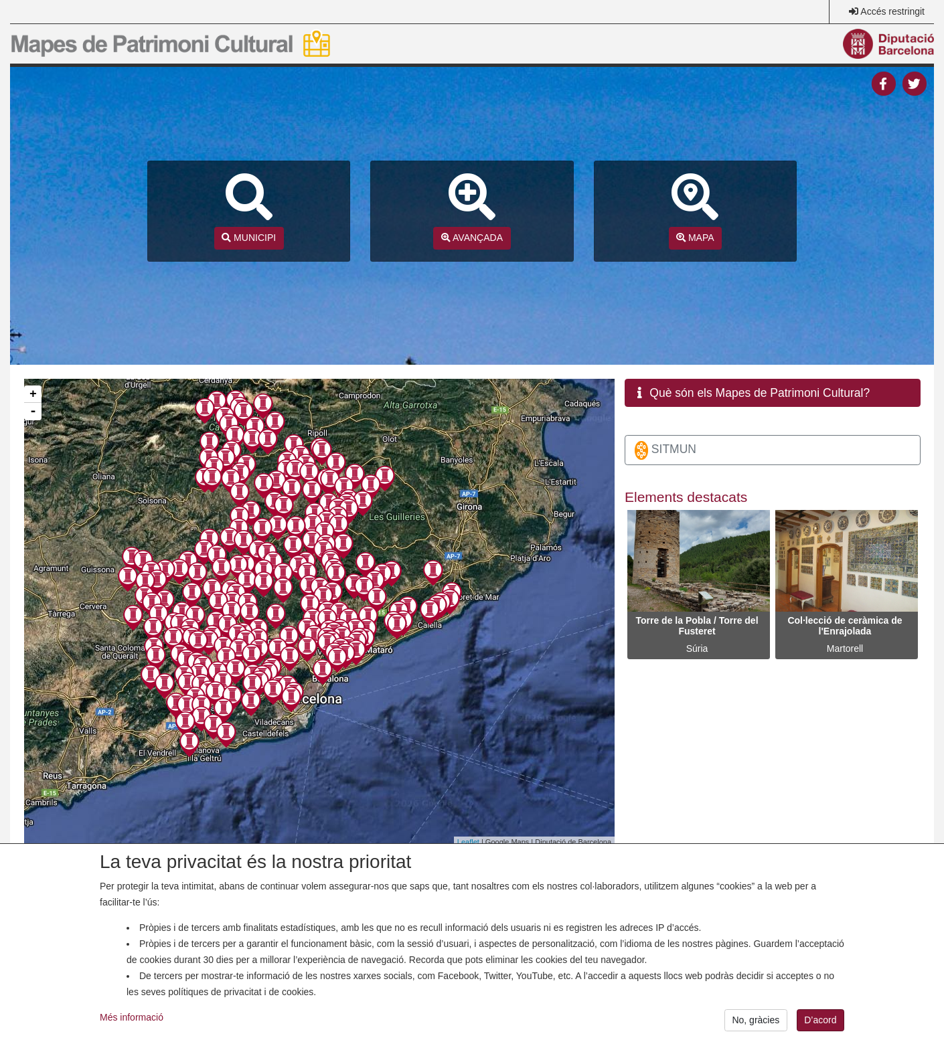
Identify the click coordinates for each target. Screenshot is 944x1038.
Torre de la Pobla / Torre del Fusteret (696, 626)
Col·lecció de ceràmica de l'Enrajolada (844, 626)
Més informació (131, 1028)
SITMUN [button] (665, 450)
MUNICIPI (249, 237)
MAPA (695, 237)
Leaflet (468, 842)
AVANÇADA (472, 237)
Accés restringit (892, 11)
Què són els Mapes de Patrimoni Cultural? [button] (753, 393)
